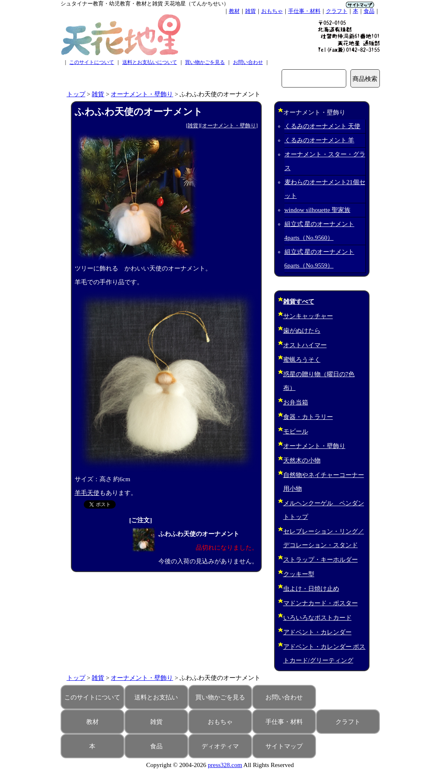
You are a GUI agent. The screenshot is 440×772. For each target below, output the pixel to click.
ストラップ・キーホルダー (320, 559)
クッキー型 (298, 574)
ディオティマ (220, 746)
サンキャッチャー (308, 316)
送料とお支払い (156, 697)
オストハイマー (305, 345)
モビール (295, 431)
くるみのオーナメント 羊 (319, 140)
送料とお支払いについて (149, 62)
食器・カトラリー (308, 417)
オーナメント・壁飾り (142, 94)
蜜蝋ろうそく (302, 359)
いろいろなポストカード (317, 617)
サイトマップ (284, 746)
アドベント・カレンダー (317, 632)
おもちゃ (272, 11)
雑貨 (250, 11)
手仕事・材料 (304, 11)
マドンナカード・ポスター (320, 603)
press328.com (225, 765)
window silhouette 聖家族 (317, 210)
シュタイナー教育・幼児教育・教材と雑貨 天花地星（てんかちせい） (145, 3)
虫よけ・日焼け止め (311, 588)
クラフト (337, 11)
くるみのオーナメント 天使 (322, 126)
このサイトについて (91, 62)
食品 (369, 11)
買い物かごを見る (205, 62)
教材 (234, 11)
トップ (76, 94)
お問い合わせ (248, 62)
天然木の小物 (302, 460)
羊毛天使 (87, 493)
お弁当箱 (295, 402)
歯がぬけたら (302, 330)
